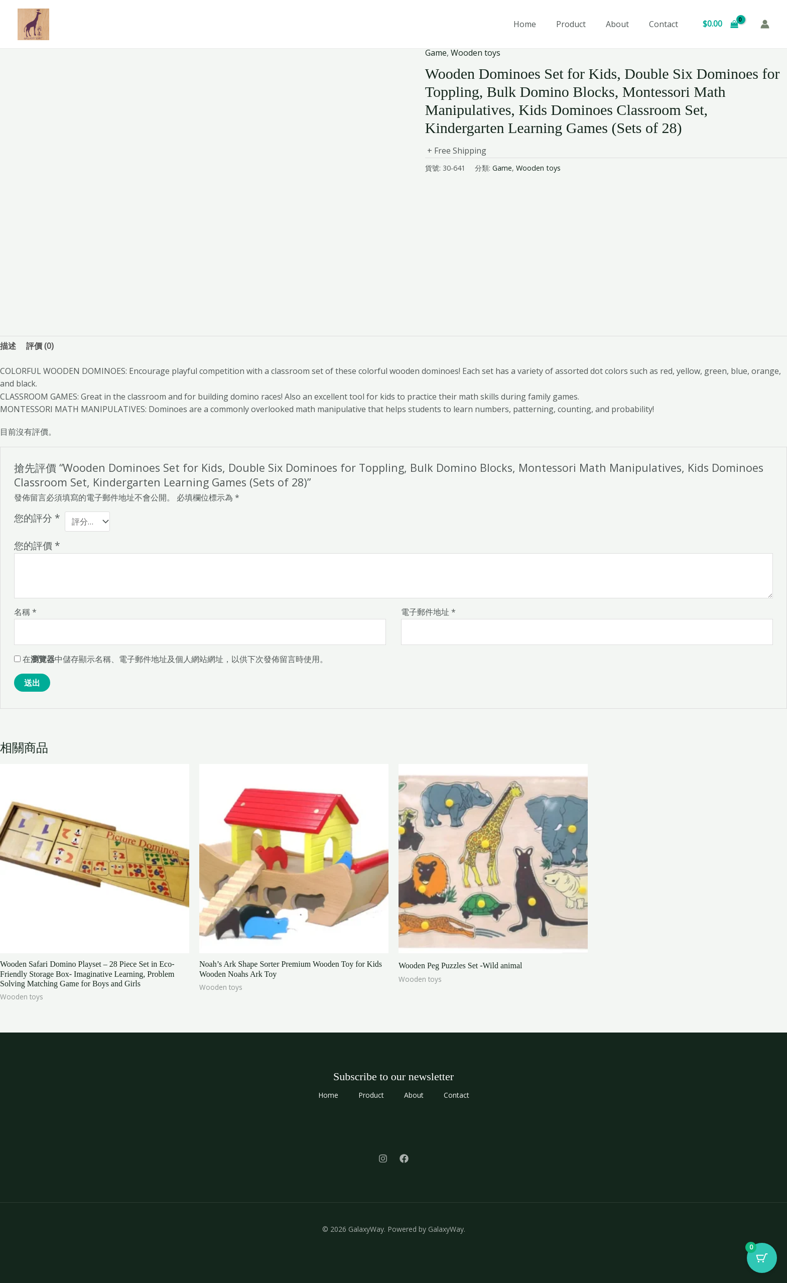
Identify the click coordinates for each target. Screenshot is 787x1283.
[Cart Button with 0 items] (762, 1258)
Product (571, 24)
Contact (663, 24)
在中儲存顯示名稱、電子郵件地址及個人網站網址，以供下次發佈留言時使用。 (175, 659)
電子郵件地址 (428, 611)
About (617, 24)
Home (524, 24)
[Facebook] (404, 1158)
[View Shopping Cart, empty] (720, 24)
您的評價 (37, 545)
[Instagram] (382, 1158)
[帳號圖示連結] (764, 24)
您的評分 (37, 518)
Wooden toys (475, 52)
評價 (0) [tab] (40, 345)
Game (436, 52)
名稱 (25, 611)
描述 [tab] (8, 345)
